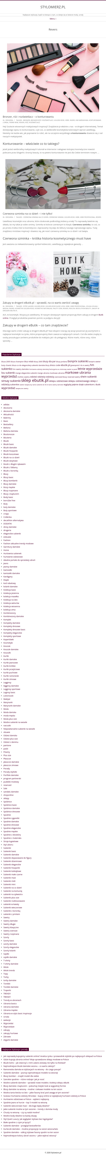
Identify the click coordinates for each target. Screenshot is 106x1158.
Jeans (5, 563)
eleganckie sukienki (12, 533)
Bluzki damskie (10, 447)
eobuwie (7, 537)
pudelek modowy (11, 781)
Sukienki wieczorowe (12, 907)
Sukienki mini (9, 884)
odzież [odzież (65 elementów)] (33, 376)
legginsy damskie (11, 685)
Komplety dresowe (11, 626)
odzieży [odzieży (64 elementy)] (41, 376)
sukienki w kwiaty (11, 904)
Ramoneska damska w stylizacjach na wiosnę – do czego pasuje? (32, 1069)
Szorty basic (8, 940)
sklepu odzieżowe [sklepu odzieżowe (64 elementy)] (58, 381)
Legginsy (7, 682)
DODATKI (7, 523)
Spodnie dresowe (11, 824)
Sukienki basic (9, 851)
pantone (7, 745)
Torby (6, 977)
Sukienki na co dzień (12, 887)
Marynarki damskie (12, 705)
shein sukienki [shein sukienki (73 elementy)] (88, 376)
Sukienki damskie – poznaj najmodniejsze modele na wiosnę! (30, 1072)
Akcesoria (7, 407)
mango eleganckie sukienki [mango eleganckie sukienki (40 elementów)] (26, 373)
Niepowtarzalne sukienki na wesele (19, 729)
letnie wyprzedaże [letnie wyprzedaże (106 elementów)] (90, 369)
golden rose (59, 120)
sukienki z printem (11, 914)
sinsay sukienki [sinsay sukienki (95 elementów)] (11, 381)
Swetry (6, 917)
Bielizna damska (10, 431)
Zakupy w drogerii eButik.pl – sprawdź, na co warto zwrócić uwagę (41, 302)
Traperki (7, 990)
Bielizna (6, 427)
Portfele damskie (11, 775)
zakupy (6, 1030)
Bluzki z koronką (10, 470)
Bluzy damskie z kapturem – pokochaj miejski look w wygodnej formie (34, 1086)
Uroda (6, 1016)
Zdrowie (7, 1036)
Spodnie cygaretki (11, 818)
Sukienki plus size (11, 897)
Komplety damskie (11, 623)
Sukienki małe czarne (12, 874)
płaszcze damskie (11, 762)
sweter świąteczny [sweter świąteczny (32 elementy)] (26, 385)
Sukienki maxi (9, 877)
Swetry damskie (10, 920)
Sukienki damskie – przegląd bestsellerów (22, 1125)
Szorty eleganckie (11, 947)
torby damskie (9, 980)
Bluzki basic (8, 444)
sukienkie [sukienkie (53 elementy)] (14, 384)
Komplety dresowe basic (14, 629)
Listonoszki (8, 695)
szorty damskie (10, 944)
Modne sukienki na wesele (15, 722)
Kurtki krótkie (9, 666)
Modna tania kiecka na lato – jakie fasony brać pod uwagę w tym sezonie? (36, 1092)
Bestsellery (8, 424)
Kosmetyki (8, 642)
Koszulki (7, 652)
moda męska (9, 715)
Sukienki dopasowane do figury (17, 858)
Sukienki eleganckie (12, 864)
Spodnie (7, 815)
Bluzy (5, 474)
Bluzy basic (8, 477)
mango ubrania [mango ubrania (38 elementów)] (43, 373)
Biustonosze (8, 434)
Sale (5, 788)
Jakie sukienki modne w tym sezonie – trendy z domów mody (30, 1109)
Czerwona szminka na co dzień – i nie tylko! (27, 213)
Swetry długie (9, 924)
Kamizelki (7, 570)
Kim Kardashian (82, 120)
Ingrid (72, 120)
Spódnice (7, 801)
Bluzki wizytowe (10, 460)
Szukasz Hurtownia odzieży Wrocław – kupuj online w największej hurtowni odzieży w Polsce (44, 1096)
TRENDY (7, 993)
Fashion (6, 540)
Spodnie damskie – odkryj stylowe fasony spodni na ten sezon (31, 1132)
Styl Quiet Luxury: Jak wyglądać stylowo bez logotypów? (28, 1119)
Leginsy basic (9, 692)
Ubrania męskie (10, 1010)
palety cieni (57, 308)
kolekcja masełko (11, 596)
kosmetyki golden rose (24, 308)
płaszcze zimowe (10, 765)
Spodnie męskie (10, 831)
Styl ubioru (8, 844)
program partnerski (12, 778)
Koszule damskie (10, 649)
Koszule (6, 646)
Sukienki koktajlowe (12, 871)
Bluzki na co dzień (11, 457)
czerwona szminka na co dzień (35, 217)
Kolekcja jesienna (11, 593)
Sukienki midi (9, 881)
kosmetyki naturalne (43, 308)
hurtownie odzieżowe (13, 556)
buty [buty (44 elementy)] (3, 365)
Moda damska (9, 712)
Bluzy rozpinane (10, 490)
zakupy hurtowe (10, 1033)
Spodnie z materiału (12, 838)
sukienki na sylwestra (12, 894)
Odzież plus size (10, 738)
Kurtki (6, 656)
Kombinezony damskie (13, 616)
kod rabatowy (9, 583)
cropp (6, 513)
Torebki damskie (10, 987)
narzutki (7, 725)
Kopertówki (8, 639)
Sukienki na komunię (12, 891)
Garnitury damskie (11, 546)
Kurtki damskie (10, 659)
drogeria (9, 120)
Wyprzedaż (8, 1023)
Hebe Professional (87, 217)
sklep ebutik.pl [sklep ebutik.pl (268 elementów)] (34, 380)
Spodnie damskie (11, 821)
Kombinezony (9, 613)
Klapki (6, 580)
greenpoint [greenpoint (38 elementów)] (75, 365)
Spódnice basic (10, 805)
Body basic (8, 497)
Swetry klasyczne (11, 927)
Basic (5, 421)
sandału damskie (11, 791)
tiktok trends (9, 970)
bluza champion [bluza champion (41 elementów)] (17, 361)
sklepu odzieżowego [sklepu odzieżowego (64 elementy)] (79, 381)
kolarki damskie (10, 586)
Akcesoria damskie (11, 411)
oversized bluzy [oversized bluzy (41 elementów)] (61, 377)
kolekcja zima (9, 609)
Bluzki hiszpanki (10, 451)
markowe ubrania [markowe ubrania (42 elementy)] (57, 373)
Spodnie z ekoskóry (12, 834)
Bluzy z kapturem (11, 494)
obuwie (6, 732)
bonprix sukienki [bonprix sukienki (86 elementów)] (78, 361)
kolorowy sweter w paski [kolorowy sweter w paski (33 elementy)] (68, 369)
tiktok (6, 967)
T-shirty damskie (10, 963)
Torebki (6, 983)
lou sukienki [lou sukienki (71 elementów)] (8, 372)
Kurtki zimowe (9, 679)
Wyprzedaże (8, 1026)
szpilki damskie (10, 957)
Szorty (6, 937)
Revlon (72, 308)
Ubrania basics (10, 1003)
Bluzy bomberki (10, 480)
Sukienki (7, 848)
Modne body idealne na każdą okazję (20, 1115)
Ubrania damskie (11, 1006)
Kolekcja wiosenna (11, 606)
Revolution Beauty (83, 308)
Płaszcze (7, 758)
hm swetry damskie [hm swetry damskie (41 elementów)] (21, 369)
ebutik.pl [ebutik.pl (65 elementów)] (65, 365)
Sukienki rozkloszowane (14, 901)
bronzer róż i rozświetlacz (42, 120)
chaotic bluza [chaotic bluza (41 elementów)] (11, 365)
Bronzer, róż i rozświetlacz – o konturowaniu (28, 116)
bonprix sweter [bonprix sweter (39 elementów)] (94, 361)
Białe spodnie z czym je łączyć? (17, 1122)
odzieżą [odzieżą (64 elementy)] (50, 376)
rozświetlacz (34, 122)
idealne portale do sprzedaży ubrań (19, 560)
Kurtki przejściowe (11, 669)
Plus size (7, 755)
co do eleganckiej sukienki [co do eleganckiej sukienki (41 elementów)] (27, 365)
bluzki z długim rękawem (14, 464)
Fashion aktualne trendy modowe (18, 543)
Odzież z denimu (10, 742)
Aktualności (8, 414)
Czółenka (7, 517)
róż (26, 122)
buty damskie (9, 507)
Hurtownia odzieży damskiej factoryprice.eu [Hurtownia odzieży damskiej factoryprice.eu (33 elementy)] (44, 369)
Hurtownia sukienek (12, 553)
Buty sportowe (10, 510)
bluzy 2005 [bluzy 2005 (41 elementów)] (38, 361)
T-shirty (6, 960)
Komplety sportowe (12, 636)
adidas (6, 404)
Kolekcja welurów (11, 603)
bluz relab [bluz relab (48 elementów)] (28, 361)
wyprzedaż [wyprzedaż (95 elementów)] (8, 388)
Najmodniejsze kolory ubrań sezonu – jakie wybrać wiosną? (29, 1135)
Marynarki (8, 702)
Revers (21, 122)
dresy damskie (9, 527)
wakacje (7, 1020)
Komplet (7, 619)
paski (5, 748)
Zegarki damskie (10, 1040)
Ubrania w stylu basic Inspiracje (17, 1013)
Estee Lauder (28, 306)
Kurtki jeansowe (10, 662)
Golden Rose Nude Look (55, 306)
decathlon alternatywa (13, 520)
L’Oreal (6, 122)
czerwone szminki (56, 217)
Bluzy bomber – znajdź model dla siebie (21, 1076)
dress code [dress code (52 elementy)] (55, 365)
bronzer (26, 120)
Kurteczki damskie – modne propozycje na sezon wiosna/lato (30, 1129)
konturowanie (95, 120)
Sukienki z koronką (11, 911)
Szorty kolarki (9, 950)
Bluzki (6, 441)
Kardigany (7, 576)
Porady (6, 768)
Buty (5, 503)
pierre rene (13, 122)
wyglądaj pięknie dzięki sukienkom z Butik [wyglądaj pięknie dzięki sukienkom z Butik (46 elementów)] (82, 384)
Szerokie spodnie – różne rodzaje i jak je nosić (23, 1079)
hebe (67, 120)
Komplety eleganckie (12, 633)
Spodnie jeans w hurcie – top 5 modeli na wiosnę (25, 1102)
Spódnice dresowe (11, 811)
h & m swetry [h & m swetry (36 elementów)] (85, 365)
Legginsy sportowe (11, 689)
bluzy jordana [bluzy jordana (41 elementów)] (61, 361)
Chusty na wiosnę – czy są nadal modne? (21, 1112)
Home (6, 550)
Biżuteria (7, 437)
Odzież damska (10, 735)
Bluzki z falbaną (10, 467)
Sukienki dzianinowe (12, 861)
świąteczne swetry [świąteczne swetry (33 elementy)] (22, 388)
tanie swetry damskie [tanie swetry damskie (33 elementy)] (55, 385)
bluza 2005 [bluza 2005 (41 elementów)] (5, 361)
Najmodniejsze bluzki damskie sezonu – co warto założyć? (29, 1066)
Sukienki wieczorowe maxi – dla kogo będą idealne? (26, 1105)
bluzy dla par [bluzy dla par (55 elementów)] (49, 361)
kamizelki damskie (11, 573)
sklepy (6, 798)
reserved (7, 785)
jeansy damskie (10, 566)
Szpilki (6, 954)
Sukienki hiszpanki (11, 868)
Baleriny (7, 417)
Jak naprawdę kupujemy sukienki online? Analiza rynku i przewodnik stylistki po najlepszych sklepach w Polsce (52, 1056)
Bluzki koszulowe (11, 454)
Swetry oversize (10, 930)
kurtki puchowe (10, 672)
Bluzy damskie (9, 484)
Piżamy (6, 752)
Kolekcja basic (9, 590)
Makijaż (6, 699)
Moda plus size (10, 719)
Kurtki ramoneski (11, 676)
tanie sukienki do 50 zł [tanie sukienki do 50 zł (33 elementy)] (40, 385)
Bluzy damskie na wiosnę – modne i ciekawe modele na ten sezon (32, 1089)
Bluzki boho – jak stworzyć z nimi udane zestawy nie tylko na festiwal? (34, 1062)
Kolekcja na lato (10, 599)
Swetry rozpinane (11, 934)
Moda (6, 709)
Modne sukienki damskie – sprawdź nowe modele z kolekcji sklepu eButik (36, 1082)
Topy (5, 973)
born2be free (9, 500)
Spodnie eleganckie (12, 828)
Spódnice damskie (11, 808)
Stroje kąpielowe (10, 841)
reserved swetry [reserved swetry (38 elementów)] (73, 377)
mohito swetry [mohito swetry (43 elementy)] (24, 377)
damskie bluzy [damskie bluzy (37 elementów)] (44, 365)
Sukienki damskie (11, 854)
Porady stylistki (10, 772)
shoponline (8, 795)
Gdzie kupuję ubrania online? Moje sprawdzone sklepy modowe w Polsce (36, 1059)
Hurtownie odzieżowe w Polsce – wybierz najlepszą (26, 1099)
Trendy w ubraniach (12, 1000)
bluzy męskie (9, 487)
